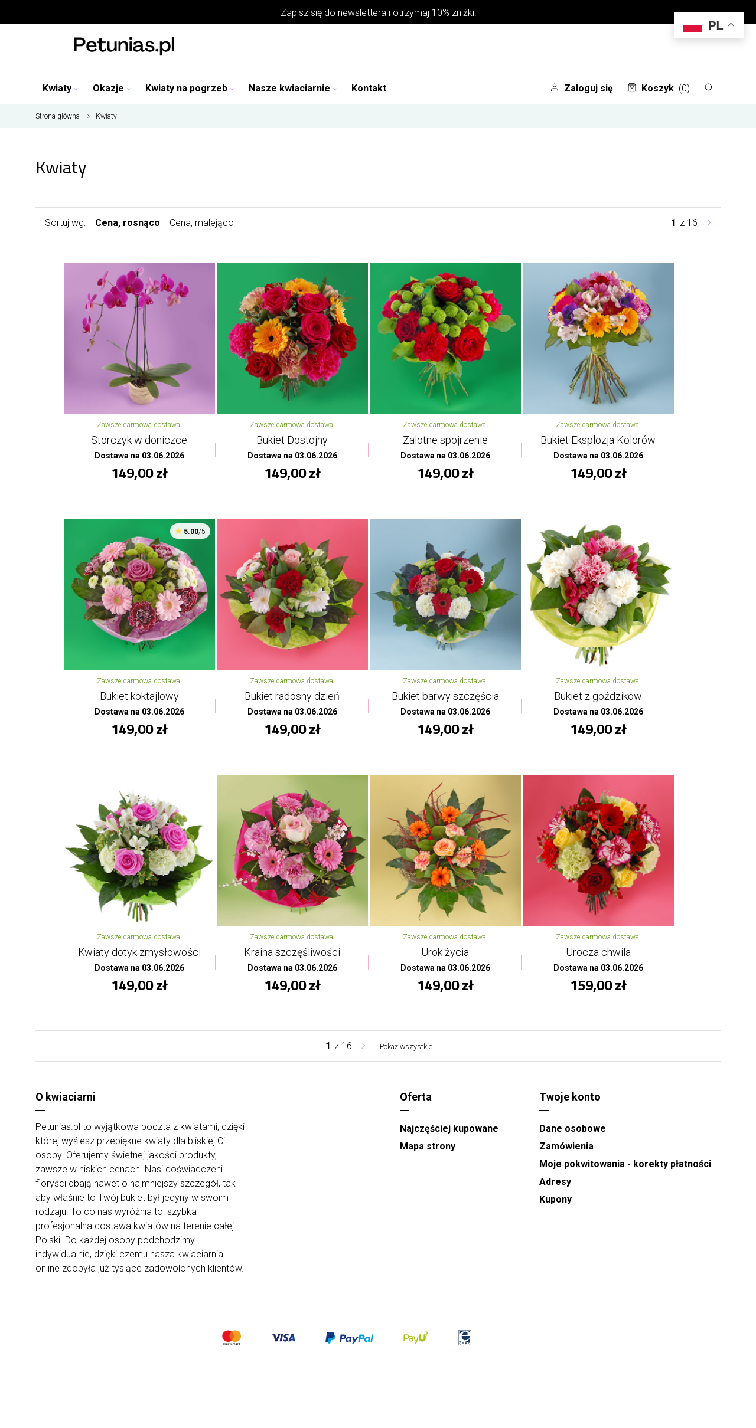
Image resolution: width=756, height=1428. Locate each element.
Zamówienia (566, 1158)
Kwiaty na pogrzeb (189, 88)
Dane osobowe (572, 1141)
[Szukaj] (709, 87)
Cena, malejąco (202, 222)
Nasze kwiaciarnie (293, 88)
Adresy (555, 1194)
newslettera (362, 12)
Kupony (555, 1211)
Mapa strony (427, 1158)
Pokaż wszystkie (406, 1058)
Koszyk (658, 88)
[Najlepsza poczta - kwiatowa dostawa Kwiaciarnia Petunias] (124, 47)
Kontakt (368, 88)
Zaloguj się (581, 88)
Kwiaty (61, 88)
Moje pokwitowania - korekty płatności (625, 1176)
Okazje (112, 88)
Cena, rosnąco (127, 222)
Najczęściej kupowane (449, 1141)
